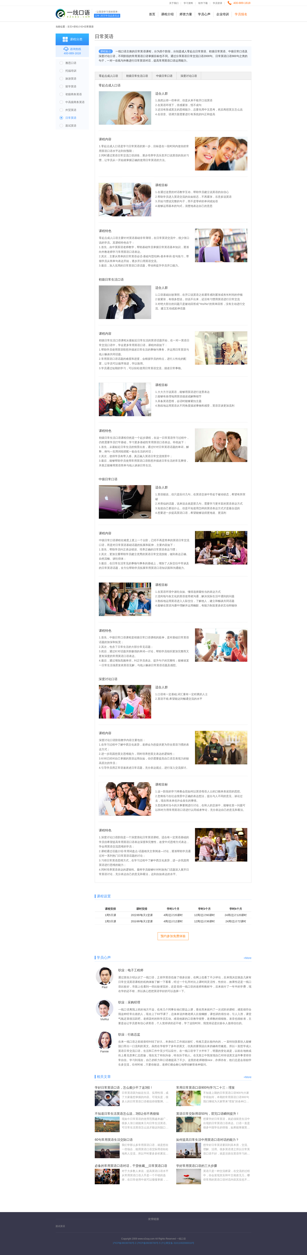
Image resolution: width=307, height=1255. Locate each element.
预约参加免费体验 (173, 936)
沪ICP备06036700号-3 (124, 1243)
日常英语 (70, 117)
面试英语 (70, 125)
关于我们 (174, 3)
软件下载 (203, 3)
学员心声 (204, 14)
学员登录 (217, 3)
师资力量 (186, 14)
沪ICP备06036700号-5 (149, 1243)
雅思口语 (70, 62)
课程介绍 (167, 14)
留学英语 (70, 86)
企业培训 (222, 14)
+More (247, 958)
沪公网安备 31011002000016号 (177, 1243)
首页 (152, 14)
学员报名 (241, 14)
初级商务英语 (73, 94)
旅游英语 (70, 78)
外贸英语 (70, 109)
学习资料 (188, 3)
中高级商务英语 (75, 102)
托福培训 (70, 70)
